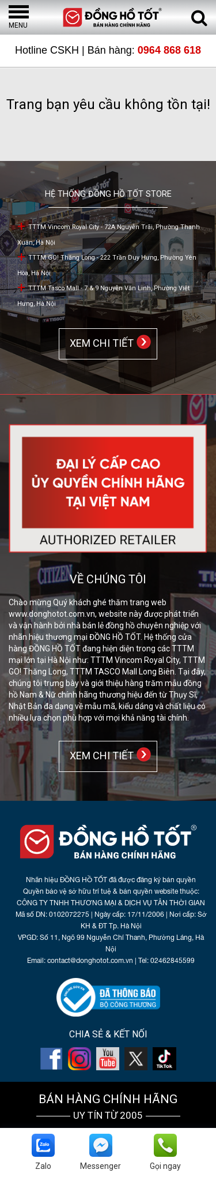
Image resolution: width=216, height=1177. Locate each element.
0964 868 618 (169, 50)
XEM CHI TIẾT (99, 343)
